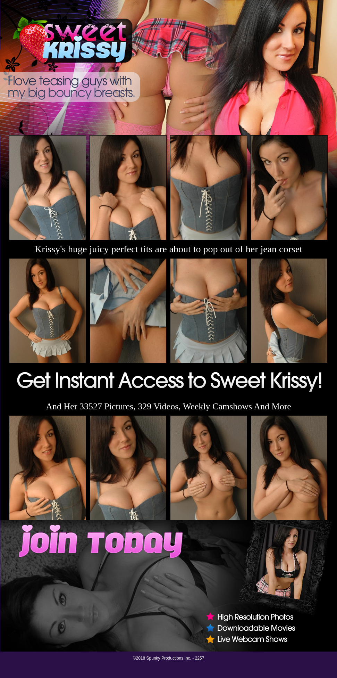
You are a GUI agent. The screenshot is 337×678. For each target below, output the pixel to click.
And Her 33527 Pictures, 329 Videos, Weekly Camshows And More (168, 406)
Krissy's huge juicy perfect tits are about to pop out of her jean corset (168, 249)
